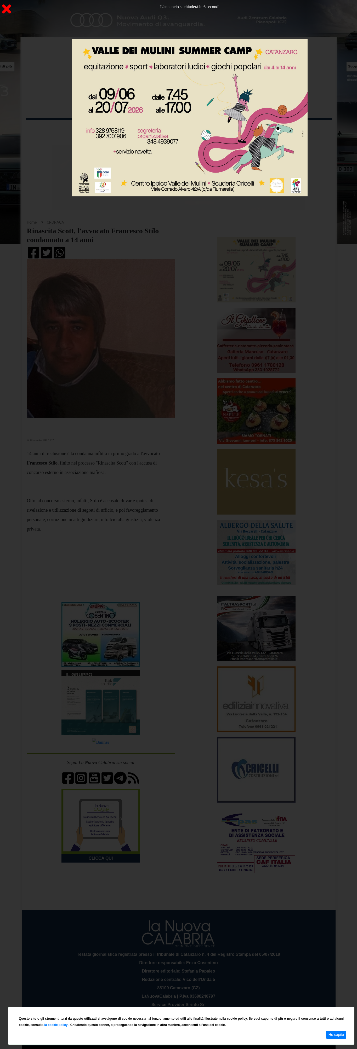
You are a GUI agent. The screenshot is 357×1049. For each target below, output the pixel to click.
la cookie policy (56, 1025)
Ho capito (336, 1035)
